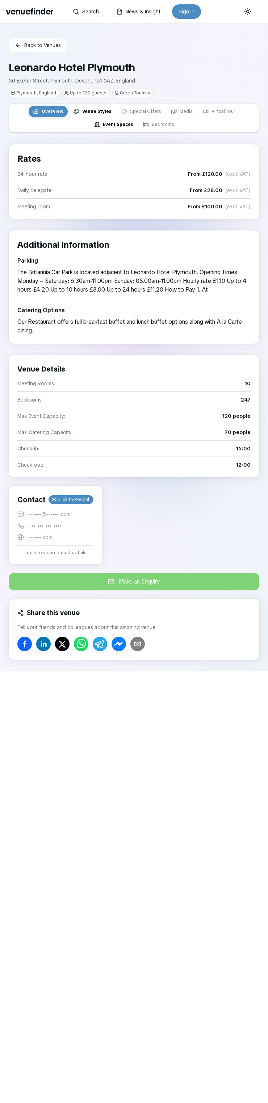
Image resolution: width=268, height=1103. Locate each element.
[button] (55, 525)
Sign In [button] (186, 11)
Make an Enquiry (134, 581)
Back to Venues (38, 45)
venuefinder (29, 11)
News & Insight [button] (138, 11)
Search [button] (86, 11)
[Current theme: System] (247, 11)
